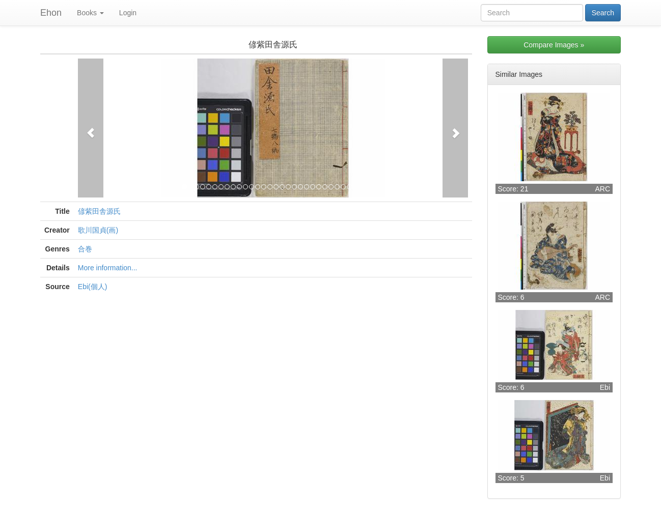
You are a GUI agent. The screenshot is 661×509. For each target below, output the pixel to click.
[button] (90, 128)
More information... (107, 268)
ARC (602, 189)
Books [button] (90, 13)
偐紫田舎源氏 (99, 211)
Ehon (51, 13)
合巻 (85, 249)
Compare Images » (554, 45)
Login (127, 13)
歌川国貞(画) (98, 230)
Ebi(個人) (92, 286)
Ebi (605, 387)
